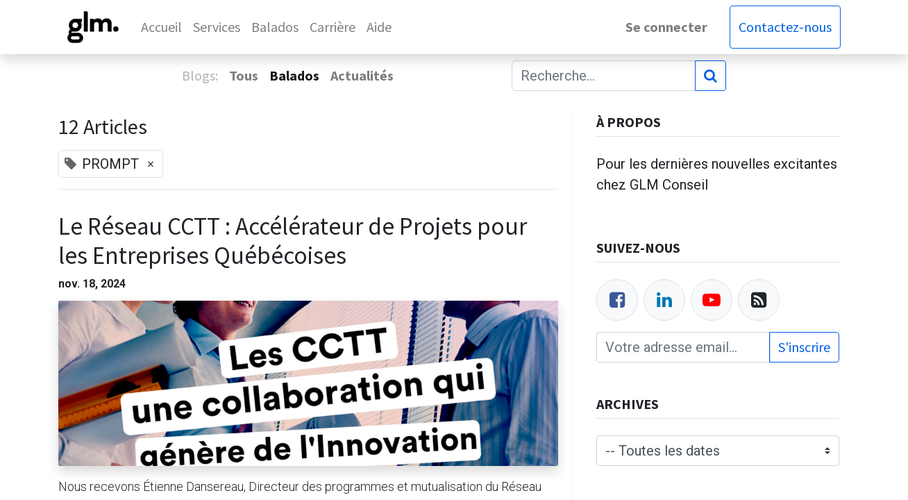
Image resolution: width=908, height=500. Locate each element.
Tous (243, 75)
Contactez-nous (783, 26)
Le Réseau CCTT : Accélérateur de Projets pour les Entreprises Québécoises (292, 241)
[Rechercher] (710, 75)
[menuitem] (163, 27)
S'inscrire (804, 347)
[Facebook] (617, 300)
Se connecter (665, 26)
